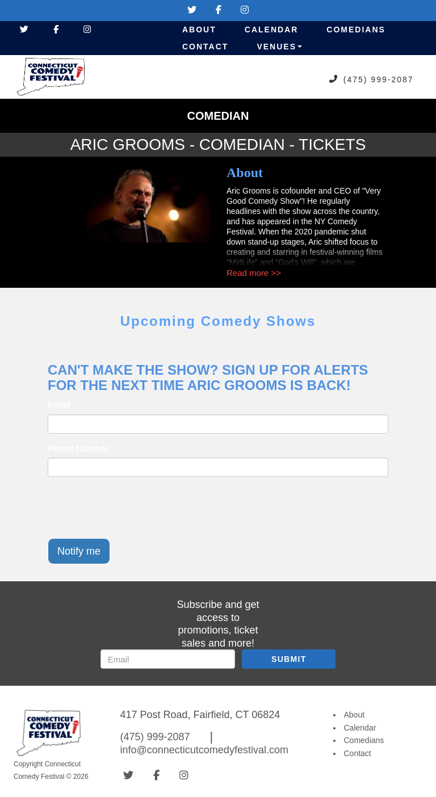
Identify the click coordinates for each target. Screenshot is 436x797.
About (199, 29)
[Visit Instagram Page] (245, 10)
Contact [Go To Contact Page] (357, 753)
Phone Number (78, 448)
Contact (205, 46)
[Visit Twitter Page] (191, 10)
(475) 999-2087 (378, 78)
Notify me (78, 551)
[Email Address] (167, 659)
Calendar (272, 29)
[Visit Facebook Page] (218, 10)
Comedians (355, 29)
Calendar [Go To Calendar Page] (360, 727)
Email (59, 404)
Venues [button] (279, 46)
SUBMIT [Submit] (288, 659)
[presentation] (134, 507)
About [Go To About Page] (354, 714)
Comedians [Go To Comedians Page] (364, 740)
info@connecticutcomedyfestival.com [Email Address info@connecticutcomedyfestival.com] (204, 750)
